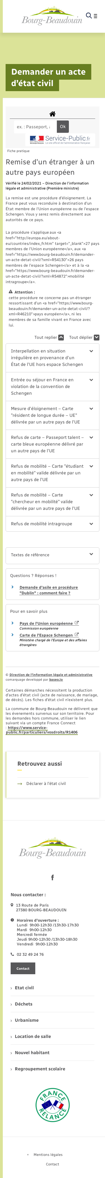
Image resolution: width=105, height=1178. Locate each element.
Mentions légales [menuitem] (48, 1155)
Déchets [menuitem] (21, 1004)
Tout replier (49, 337)
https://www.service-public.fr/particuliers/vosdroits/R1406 (42, 730)
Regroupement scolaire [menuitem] (38, 1068)
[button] (52, 358)
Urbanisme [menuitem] (25, 1020)
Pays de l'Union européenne (49, 623)
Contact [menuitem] (52, 1164)
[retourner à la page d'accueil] (52, 16)
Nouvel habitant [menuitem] (30, 1052)
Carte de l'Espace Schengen (49, 635)
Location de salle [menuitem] (31, 1036)
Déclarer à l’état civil (41, 783)
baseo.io (56, 680)
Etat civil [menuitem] (22, 987)
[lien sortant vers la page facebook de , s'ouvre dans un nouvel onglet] (52, 877)
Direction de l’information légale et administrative (51, 675)
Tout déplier (84, 337)
